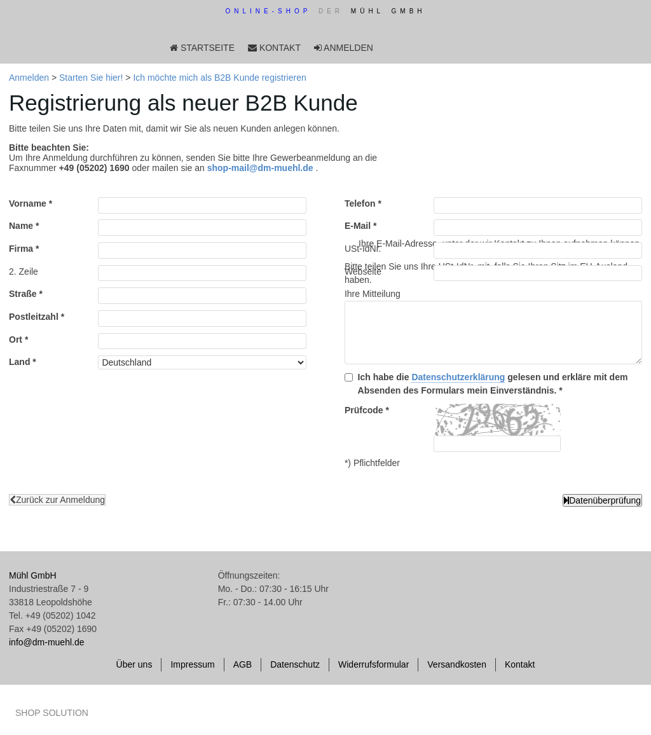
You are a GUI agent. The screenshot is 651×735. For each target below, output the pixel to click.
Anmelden (29, 77)
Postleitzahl (33, 317)
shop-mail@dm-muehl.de (260, 168)
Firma (21, 249)
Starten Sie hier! (91, 77)
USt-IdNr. (363, 249)
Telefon (360, 203)
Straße (23, 294)
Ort (15, 339)
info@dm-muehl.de (47, 642)
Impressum (192, 664)
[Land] (202, 362)
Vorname (27, 203)
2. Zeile (23, 271)
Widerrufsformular (373, 664)
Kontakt (520, 664)
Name (21, 226)
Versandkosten (456, 664)
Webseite (363, 271)
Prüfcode (358, 410)
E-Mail (358, 226)
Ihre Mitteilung (373, 294)
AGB (242, 664)
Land (19, 362)
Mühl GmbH (33, 575)
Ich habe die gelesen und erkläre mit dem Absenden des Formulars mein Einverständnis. (493, 383)
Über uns (134, 664)
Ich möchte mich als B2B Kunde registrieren (219, 77)
